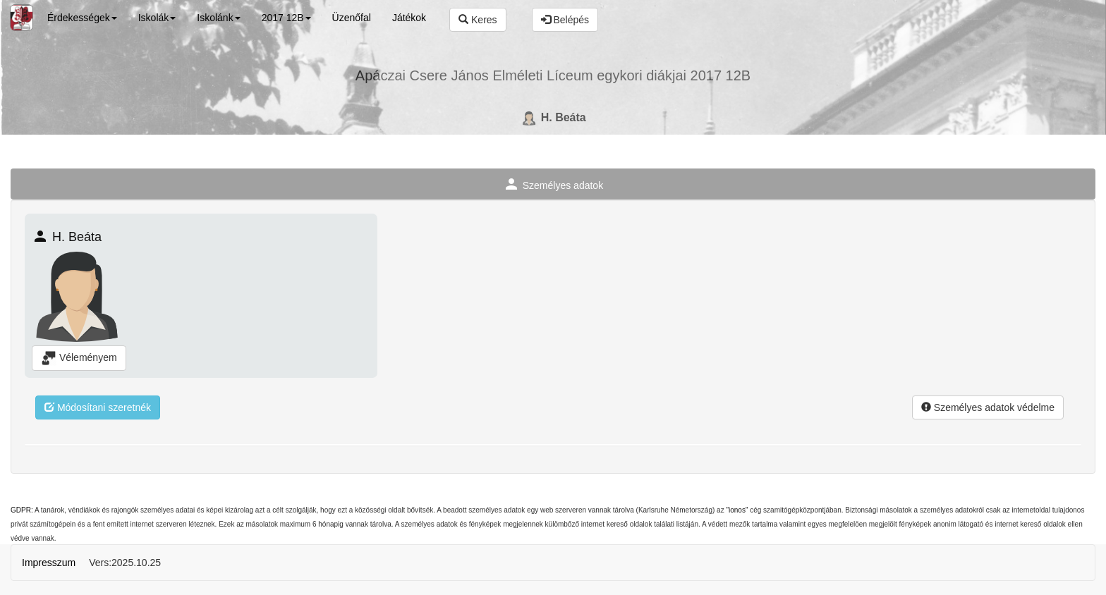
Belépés (565, 19)
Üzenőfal (351, 17)
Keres (477, 19)
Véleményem (79, 358)
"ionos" (737, 510)
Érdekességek (82, 17)
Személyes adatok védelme (988, 407)
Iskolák (157, 17)
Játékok (409, 17)
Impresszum (48, 562)
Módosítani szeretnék (97, 407)
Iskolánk (218, 17)
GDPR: (22, 510)
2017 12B (286, 17)
